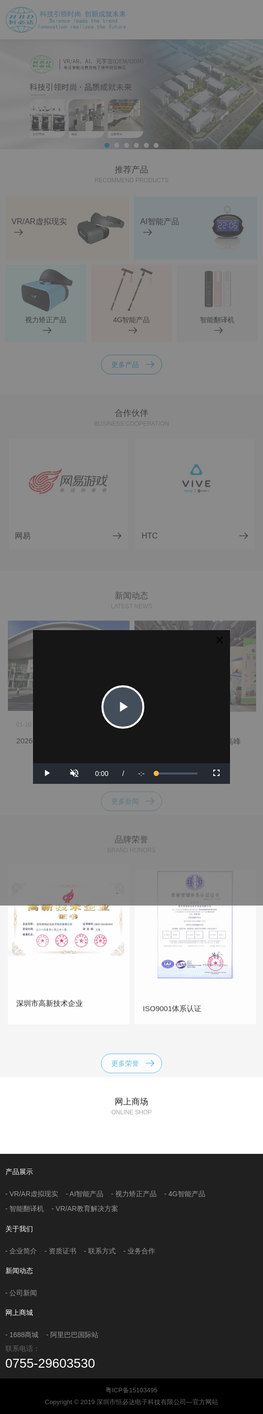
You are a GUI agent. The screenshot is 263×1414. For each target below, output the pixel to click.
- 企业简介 (21, 1251)
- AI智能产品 (84, 1194)
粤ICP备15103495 (131, 1390)
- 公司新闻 (21, 1293)
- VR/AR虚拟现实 (31, 1194)
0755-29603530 (50, 1363)
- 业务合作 (139, 1251)
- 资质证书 (61, 1251)
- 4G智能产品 (184, 1194)
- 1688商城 (22, 1335)
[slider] (176, 773)
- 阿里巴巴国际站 (72, 1335)
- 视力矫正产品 (134, 1194)
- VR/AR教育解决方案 (85, 1208)
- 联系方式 (100, 1251)
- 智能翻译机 (24, 1208)
